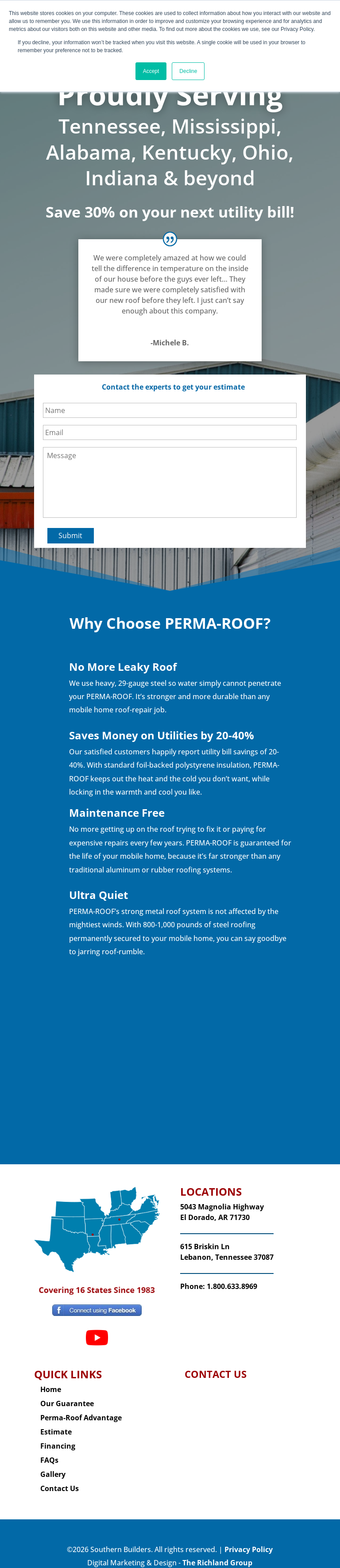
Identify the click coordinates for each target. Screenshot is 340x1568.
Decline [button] (188, 71)
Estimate (56, 1423)
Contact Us (59, 1480)
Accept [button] (151, 71)
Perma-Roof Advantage (81, 1409)
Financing (57, 1437)
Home (50, 1381)
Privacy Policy (248, 1541)
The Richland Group (217, 1554)
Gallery (53, 1466)
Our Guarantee (67, 1395)
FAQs (49, 1452)
